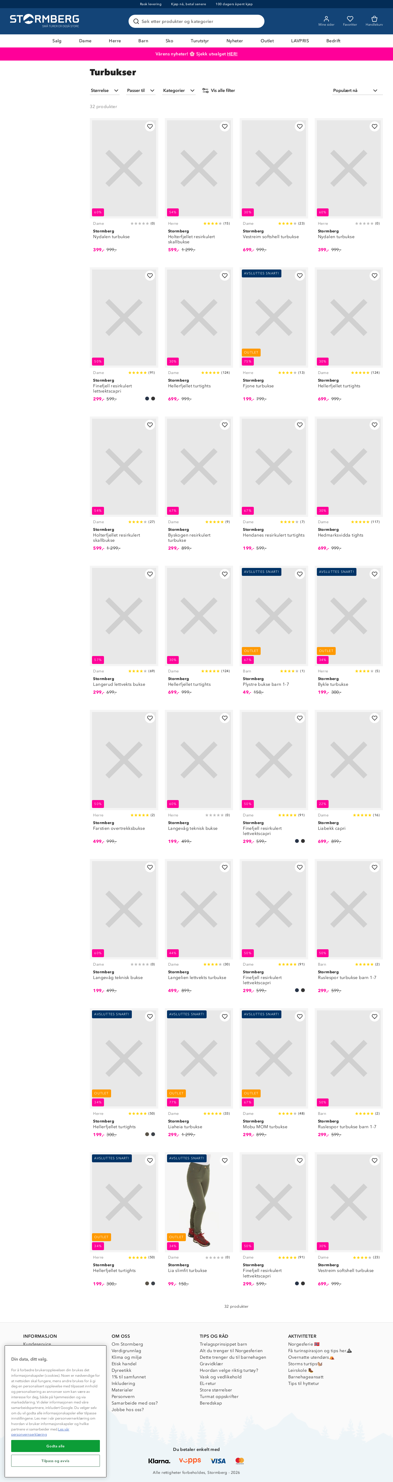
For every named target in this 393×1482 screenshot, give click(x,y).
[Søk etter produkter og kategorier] (198, 21)
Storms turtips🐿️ (305, 1363)
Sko (169, 40)
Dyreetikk (122, 1370)
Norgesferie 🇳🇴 (304, 1344)
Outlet (267, 40)
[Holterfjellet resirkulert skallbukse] (199, 188)
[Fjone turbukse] (274, 337)
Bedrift (333, 40)
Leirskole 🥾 (301, 1370)
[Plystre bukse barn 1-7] (274, 633)
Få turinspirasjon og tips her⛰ (320, 1350)
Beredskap (211, 1403)
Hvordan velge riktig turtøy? (229, 1370)
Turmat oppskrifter (219, 1396)
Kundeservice (37, 1344)
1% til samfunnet (129, 1376)
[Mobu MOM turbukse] (274, 1075)
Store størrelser (216, 1390)
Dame (85, 40)
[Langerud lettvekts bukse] (124, 633)
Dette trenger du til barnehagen (233, 1357)
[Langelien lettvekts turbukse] (199, 929)
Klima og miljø (127, 1357)
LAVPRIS (300, 40)
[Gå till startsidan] (45, 21)
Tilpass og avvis (55, 1461)
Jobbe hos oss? (128, 1409)
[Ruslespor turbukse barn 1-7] (349, 929)
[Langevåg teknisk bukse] (199, 780)
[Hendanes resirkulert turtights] (274, 487)
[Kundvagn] (374, 21)
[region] (55, 1411)
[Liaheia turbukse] (199, 1075)
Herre (115, 40)
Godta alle (55, 1446)
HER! (232, 53)
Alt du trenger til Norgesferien (231, 1350)
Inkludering (123, 1383)
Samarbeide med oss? (135, 1403)
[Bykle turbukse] (349, 633)
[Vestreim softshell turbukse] (274, 188)
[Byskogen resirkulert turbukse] (199, 487)
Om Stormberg (127, 1344)
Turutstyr (200, 40)
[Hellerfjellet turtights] (199, 337)
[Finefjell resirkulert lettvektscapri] (124, 337)
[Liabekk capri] (349, 780)
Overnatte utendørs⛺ (311, 1357)
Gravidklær (211, 1363)
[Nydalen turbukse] (124, 188)
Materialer (122, 1390)
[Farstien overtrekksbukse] (124, 780)
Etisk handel (124, 1363)
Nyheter (235, 40)
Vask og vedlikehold (221, 1376)
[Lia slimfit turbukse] (199, 1222)
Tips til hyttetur (303, 1383)
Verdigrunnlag (126, 1350)
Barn (143, 40)
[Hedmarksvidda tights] (349, 487)
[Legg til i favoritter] (150, 126)
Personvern (123, 1396)
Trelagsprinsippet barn (223, 1344)
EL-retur (208, 1383)
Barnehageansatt (306, 1376)
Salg (57, 40)
